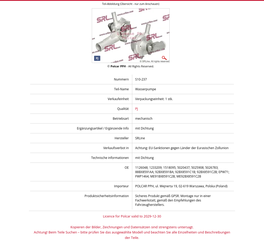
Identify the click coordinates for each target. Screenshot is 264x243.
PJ (136, 109)
